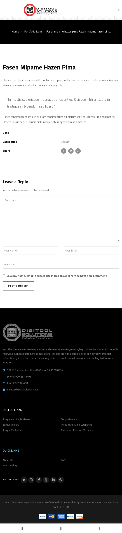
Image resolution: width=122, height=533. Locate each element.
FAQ (63, 460)
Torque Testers (11, 424)
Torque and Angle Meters (16, 419)
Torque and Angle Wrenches (76, 424)
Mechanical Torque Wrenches (77, 430)
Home (15, 31)
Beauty (65, 142)
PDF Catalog (10, 465)
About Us (8, 460)
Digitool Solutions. (34, 502)
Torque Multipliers (12, 430)
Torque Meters (69, 419)
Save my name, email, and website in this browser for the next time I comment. (56, 276)
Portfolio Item (33, 31)
